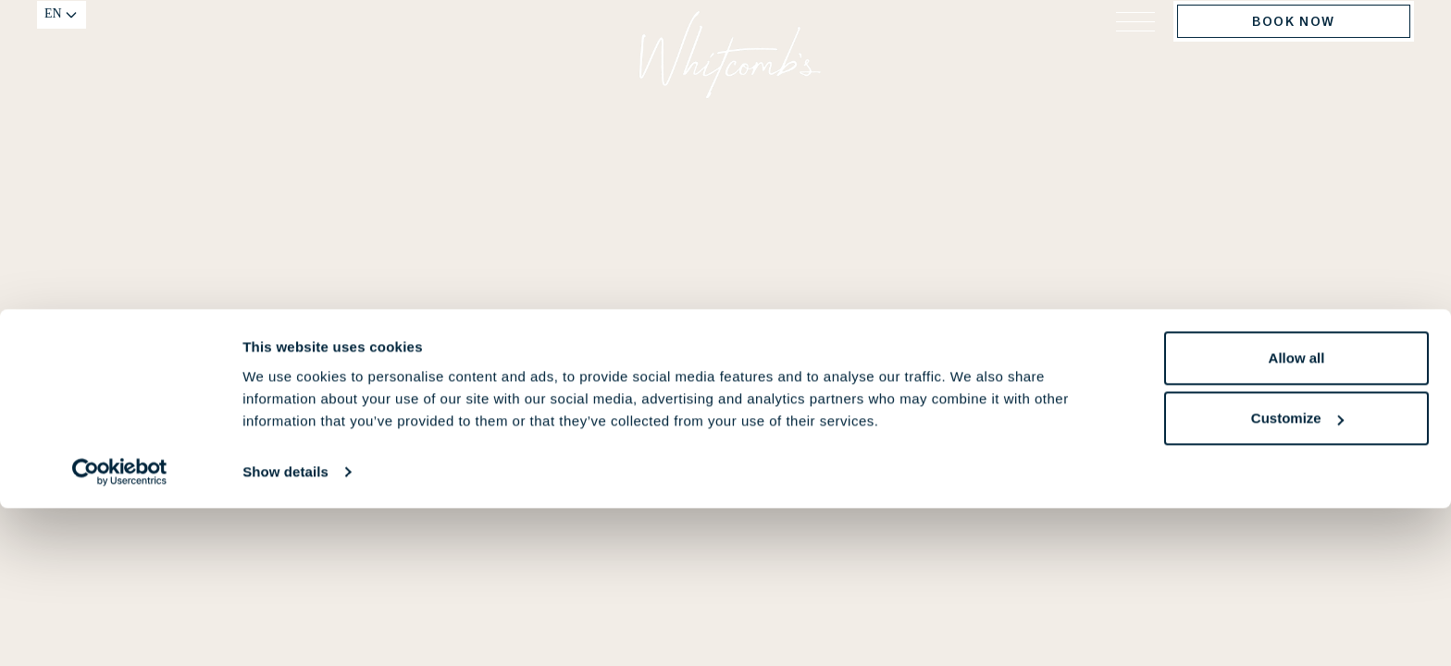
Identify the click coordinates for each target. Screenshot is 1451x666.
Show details (285, 629)
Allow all (1297, 516)
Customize (1297, 576)
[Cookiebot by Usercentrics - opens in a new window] (120, 630)
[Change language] (61, 38)
